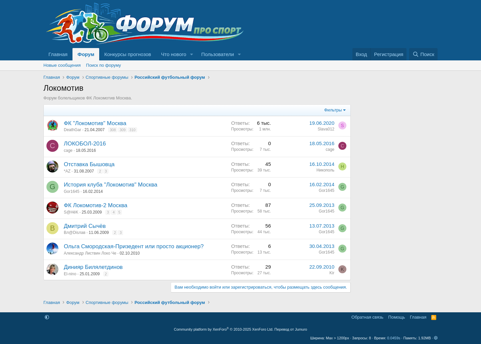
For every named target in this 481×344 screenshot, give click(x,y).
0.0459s (393, 338)
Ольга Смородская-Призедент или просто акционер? (134, 246)
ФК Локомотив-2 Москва (95, 205)
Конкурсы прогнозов (127, 54)
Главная (57, 54)
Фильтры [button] (333, 109)
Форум (85, 54)
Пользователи (217, 54)
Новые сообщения (62, 65)
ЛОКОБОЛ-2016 (85, 143)
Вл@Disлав (75, 232)
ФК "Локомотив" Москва (95, 123)
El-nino (70, 274)
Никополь (325, 170)
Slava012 (326, 129)
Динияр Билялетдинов (93, 267)
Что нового (173, 54)
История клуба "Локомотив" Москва (110, 185)
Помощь (396, 317)
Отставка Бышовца (89, 164)
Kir (331, 273)
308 (113, 130)
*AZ (67, 171)
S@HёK (71, 212)
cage (68, 150)
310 (132, 130)
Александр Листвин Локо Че (90, 253)
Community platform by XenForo (224, 329)
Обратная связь (367, 317)
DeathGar (72, 129)
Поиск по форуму (103, 65)
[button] (191, 54)
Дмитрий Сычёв (85, 226)
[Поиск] (423, 54)
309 (123, 130)
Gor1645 (71, 191)
